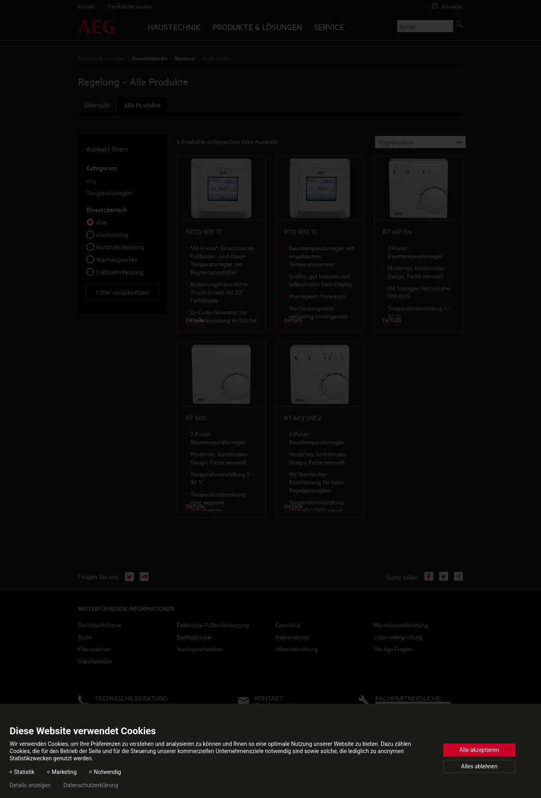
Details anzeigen (30, 785)
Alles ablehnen (479, 766)
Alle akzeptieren (479, 750)
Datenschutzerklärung (90, 785)
